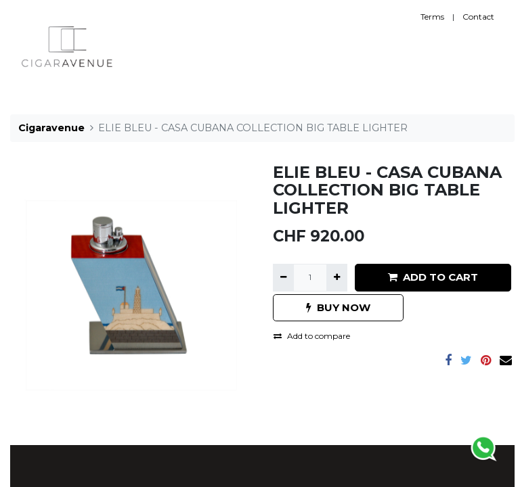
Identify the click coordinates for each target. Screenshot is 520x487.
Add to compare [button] (312, 336)
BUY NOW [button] (338, 307)
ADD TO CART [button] (433, 277)
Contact (478, 16)
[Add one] (336, 277)
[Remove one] (283, 277)
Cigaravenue (51, 128)
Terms (432, 16)
